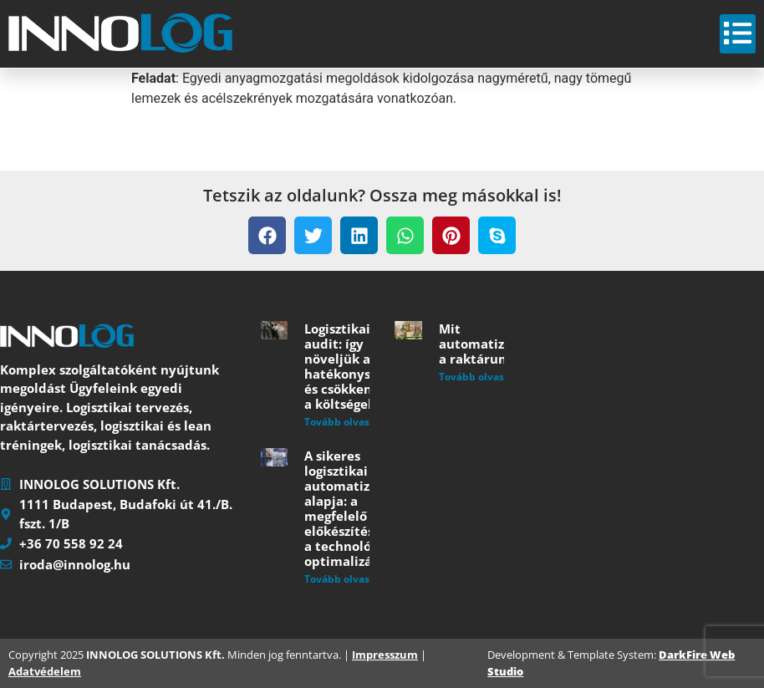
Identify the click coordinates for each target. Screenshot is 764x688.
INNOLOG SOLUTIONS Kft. (155, 654)
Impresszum (385, 654)
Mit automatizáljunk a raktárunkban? (491, 343)
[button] (267, 235)
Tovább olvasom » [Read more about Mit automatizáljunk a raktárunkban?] (483, 376)
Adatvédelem (44, 671)
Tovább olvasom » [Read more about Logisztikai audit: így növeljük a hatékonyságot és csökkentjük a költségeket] (349, 422)
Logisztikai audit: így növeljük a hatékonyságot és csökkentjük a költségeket (351, 366)
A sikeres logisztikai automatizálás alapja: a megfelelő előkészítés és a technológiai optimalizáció (349, 508)
